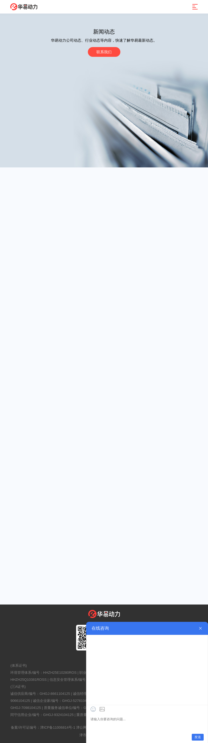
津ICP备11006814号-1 (57, 727)
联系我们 (104, 52)
